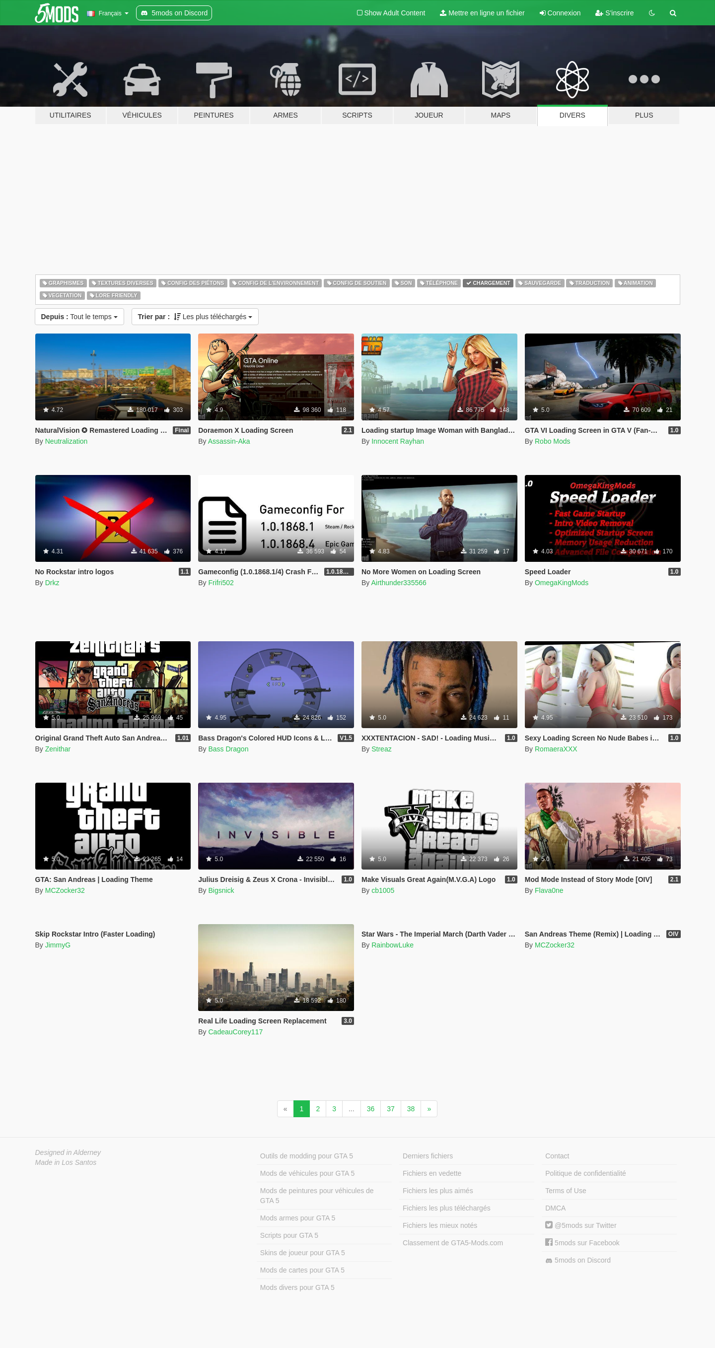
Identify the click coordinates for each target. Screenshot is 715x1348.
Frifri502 (220, 583)
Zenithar (58, 749)
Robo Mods (553, 441)
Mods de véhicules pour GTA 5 (307, 1173)
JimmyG (58, 945)
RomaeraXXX (556, 749)
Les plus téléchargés (195, 317)
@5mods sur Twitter (580, 1225)
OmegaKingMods (561, 583)
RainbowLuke (392, 945)
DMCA (555, 1208)
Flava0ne (549, 890)
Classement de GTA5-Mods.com (453, 1243)
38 (411, 1109)
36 (371, 1109)
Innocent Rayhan (397, 441)
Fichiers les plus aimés (438, 1191)
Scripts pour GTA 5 (289, 1235)
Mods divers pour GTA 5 (297, 1287)
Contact (557, 1156)
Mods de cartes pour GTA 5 (302, 1270)
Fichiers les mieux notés (440, 1225)
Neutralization (66, 441)
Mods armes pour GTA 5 (297, 1218)
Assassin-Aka (229, 441)
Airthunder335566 (398, 583)
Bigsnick (221, 890)
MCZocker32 (65, 890)
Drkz (52, 583)
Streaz (381, 749)
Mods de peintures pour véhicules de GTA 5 (317, 1196)
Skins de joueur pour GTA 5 (302, 1253)
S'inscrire (614, 13)
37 (391, 1109)
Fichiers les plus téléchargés (447, 1208)
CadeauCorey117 (235, 1032)
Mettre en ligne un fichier (482, 13)
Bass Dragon (228, 749)
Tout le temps (79, 317)
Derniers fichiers (428, 1156)
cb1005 (382, 890)
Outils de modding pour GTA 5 (306, 1156)
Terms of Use (565, 1191)
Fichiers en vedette (432, 1173)
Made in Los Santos (66, 1162)
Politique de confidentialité (585, 1173)
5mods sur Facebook (582, 1242)
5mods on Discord (578, 1260)
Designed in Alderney (68, 1152)
